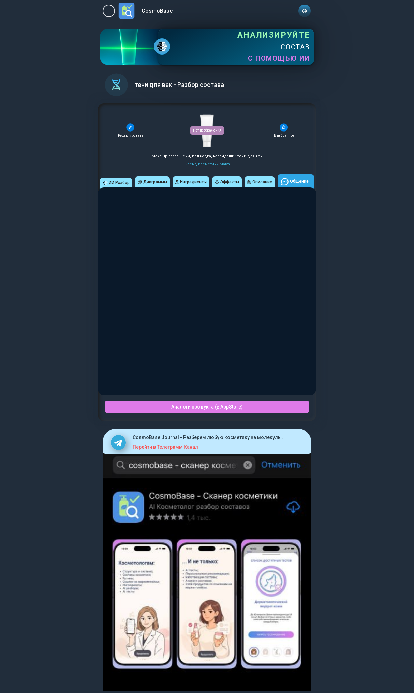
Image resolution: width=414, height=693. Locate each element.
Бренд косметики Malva (207, 164)
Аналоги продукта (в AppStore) (207, 407)
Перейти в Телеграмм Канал (165, 447)
